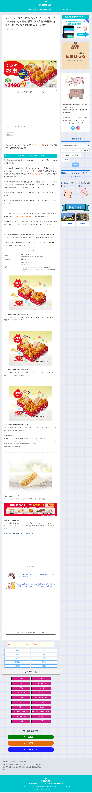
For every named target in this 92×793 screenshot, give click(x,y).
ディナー (21, 703)
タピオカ (21, 684)
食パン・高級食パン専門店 (41, 712)
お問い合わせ (32, 9)
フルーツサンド (41, 717)
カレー (21, 708)
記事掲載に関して (50, 787)
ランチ (21, 698)
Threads (9, 135)
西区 (43, 654)
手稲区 (44, 666)
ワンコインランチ (41, 698)
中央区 (17, 650)
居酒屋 (86, 150)
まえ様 (63, 183)
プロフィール (30, 787)
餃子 (41, 722)
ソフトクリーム (41, 684)
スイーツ (21, 679)
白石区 (44, 658)
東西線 (30, 744)
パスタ (21, 722)
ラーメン (41, 703)
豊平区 (44, 662)
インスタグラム (65, 9)
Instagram (10, 132)
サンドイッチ (21, 717)
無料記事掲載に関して (46, 9)
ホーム (23, 9)
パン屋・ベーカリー (21, 712)
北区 (43, 650)
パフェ (21, 688)
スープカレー (41, 708)
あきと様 (79, 183)
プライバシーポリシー (64, 787)
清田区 (17, 666)
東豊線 (30, 751)
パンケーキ (21, 693)
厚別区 (17, 662)
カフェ (41, 693)
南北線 (30, 738)
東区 (17, 654)
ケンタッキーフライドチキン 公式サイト (20, 534)
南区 (17, 658)
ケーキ (41, 679)
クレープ (41, 688)
